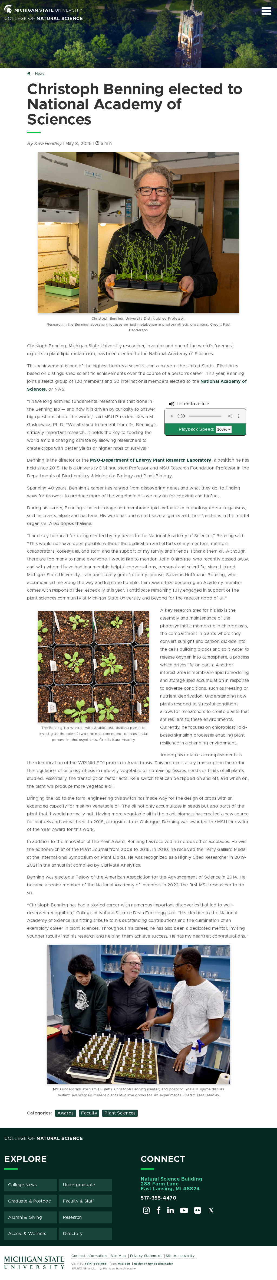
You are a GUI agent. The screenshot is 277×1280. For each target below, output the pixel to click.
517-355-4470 (159, 1197)
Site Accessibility (180, 1256)
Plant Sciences (120, 1112)
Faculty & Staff (78, 1201)
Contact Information (89, 1256)
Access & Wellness (27, 1233)
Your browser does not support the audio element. (205, 415)
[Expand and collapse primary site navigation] (266, 11)
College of (43, 19)
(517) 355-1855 (96, 1263)
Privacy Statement (146, 1256)
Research (72, 1217)
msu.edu (124, 1263)
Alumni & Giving (25, 1217)
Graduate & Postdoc (29, 1201)
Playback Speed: (197, 429)
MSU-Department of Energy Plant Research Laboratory (151, 460)
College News (22, 1184)
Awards (65, 1112)
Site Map (118, 1256)
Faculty (89, 1112)
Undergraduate (79, 1184)
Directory (73, 1233)
